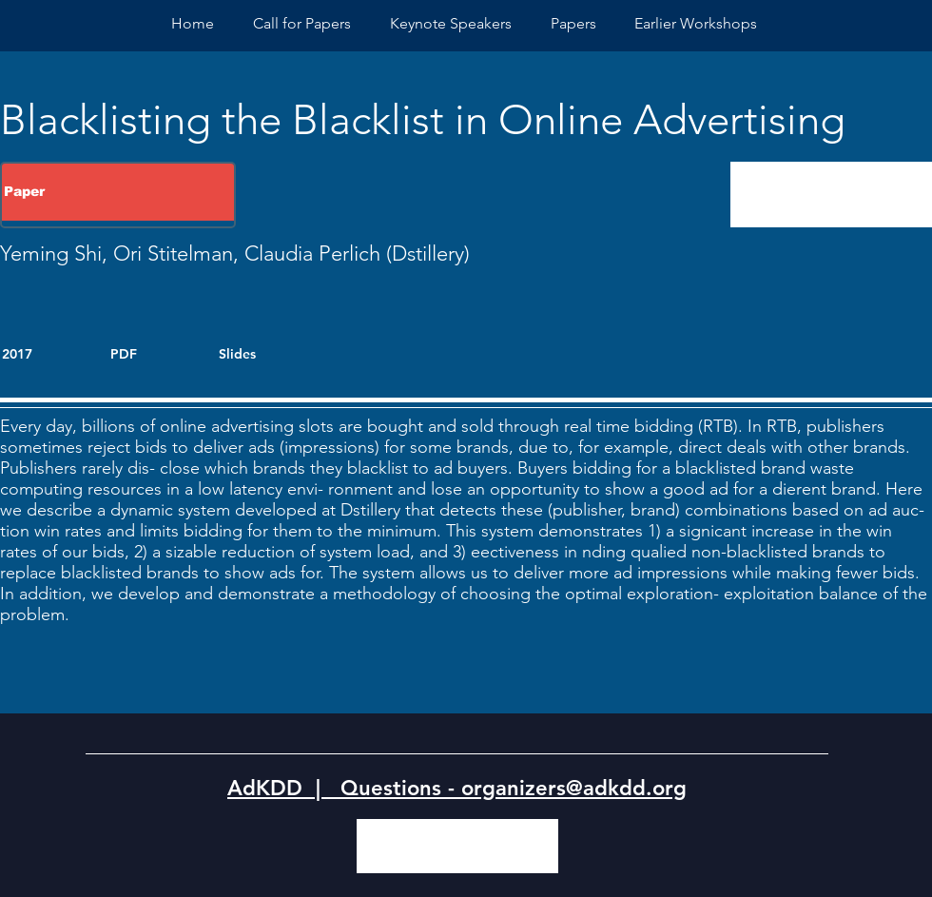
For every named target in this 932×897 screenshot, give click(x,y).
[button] (695, 23)
